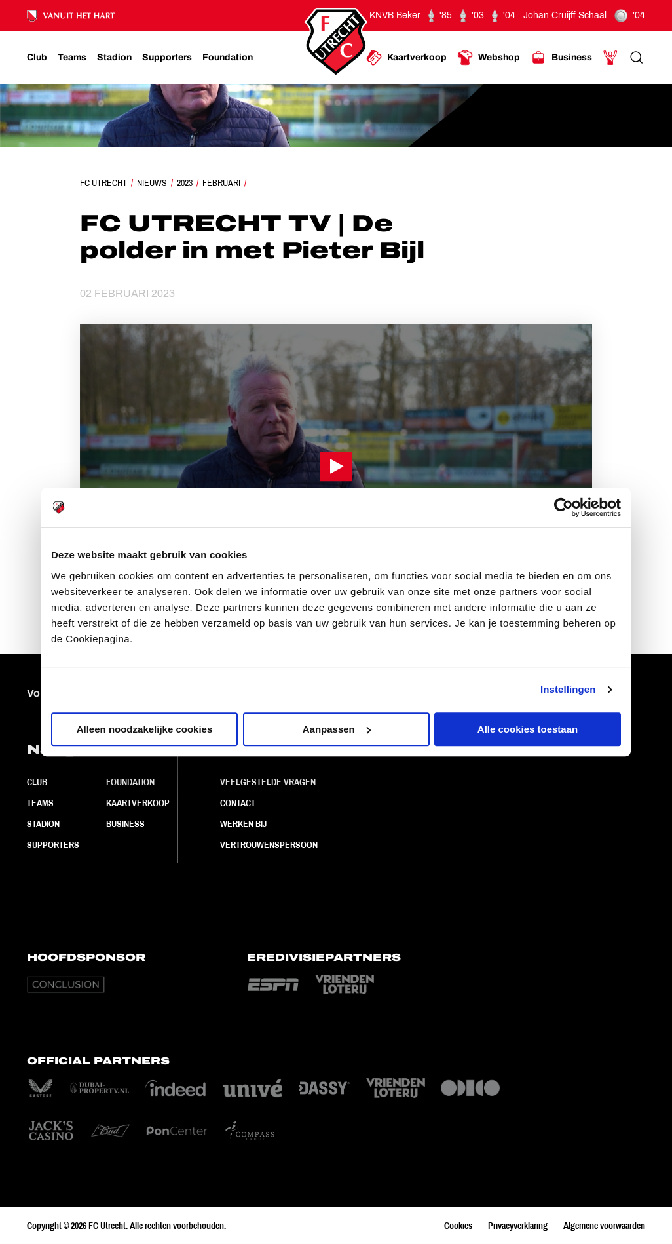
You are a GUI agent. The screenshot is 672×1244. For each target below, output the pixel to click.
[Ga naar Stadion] (114, 57)
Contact (237, 803)
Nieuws (152, 183)
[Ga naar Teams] (72, 57)
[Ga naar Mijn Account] (610, 57)
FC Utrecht (103, 183)
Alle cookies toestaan (527, 729)
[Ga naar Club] (37, 57)
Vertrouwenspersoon (269, 845)
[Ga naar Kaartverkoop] (406, 57)
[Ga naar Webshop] (488, 57)
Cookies (458, 1226)
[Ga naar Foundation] (227, 57)
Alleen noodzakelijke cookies (145, 729)
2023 (185, 183)
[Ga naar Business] (561, 57)
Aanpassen (337, 729)
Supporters (53, 845)
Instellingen (568, 689)
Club (37, 782)
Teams (40, 803)
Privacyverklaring (518, 1226)
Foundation (130, 782)
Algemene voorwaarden (604, 1226)
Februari (221, 183)
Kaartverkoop (138, 803)
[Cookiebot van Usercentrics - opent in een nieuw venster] (563, 507)
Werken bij (243, 824)
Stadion (43, 824)
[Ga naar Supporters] (167, 57)
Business (125, 824)
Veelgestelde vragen (268, 782)
